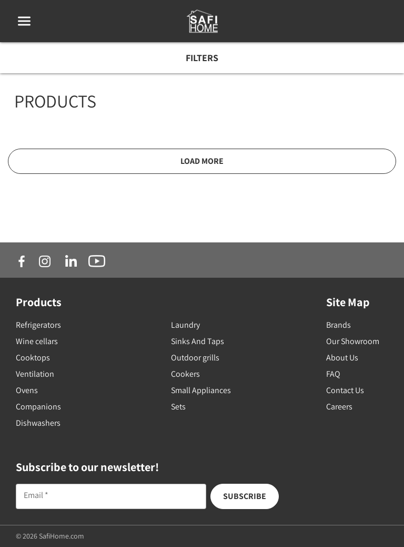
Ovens (27, 390)
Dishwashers (38, 422)
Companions (38, 406)
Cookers (185, 373)
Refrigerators (38, 324)
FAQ (333, 373)
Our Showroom (352, 341)
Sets (178, 406)
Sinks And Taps (197, 341)
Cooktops (33, 357)
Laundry (185, 324)
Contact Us (345, 390)
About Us (342, 357)
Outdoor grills (195, 357)
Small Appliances (201, 390)
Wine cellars (37, 341)
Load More (202, 161)
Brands (338, 324)
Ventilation (35, 373)
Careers (339, 406)
